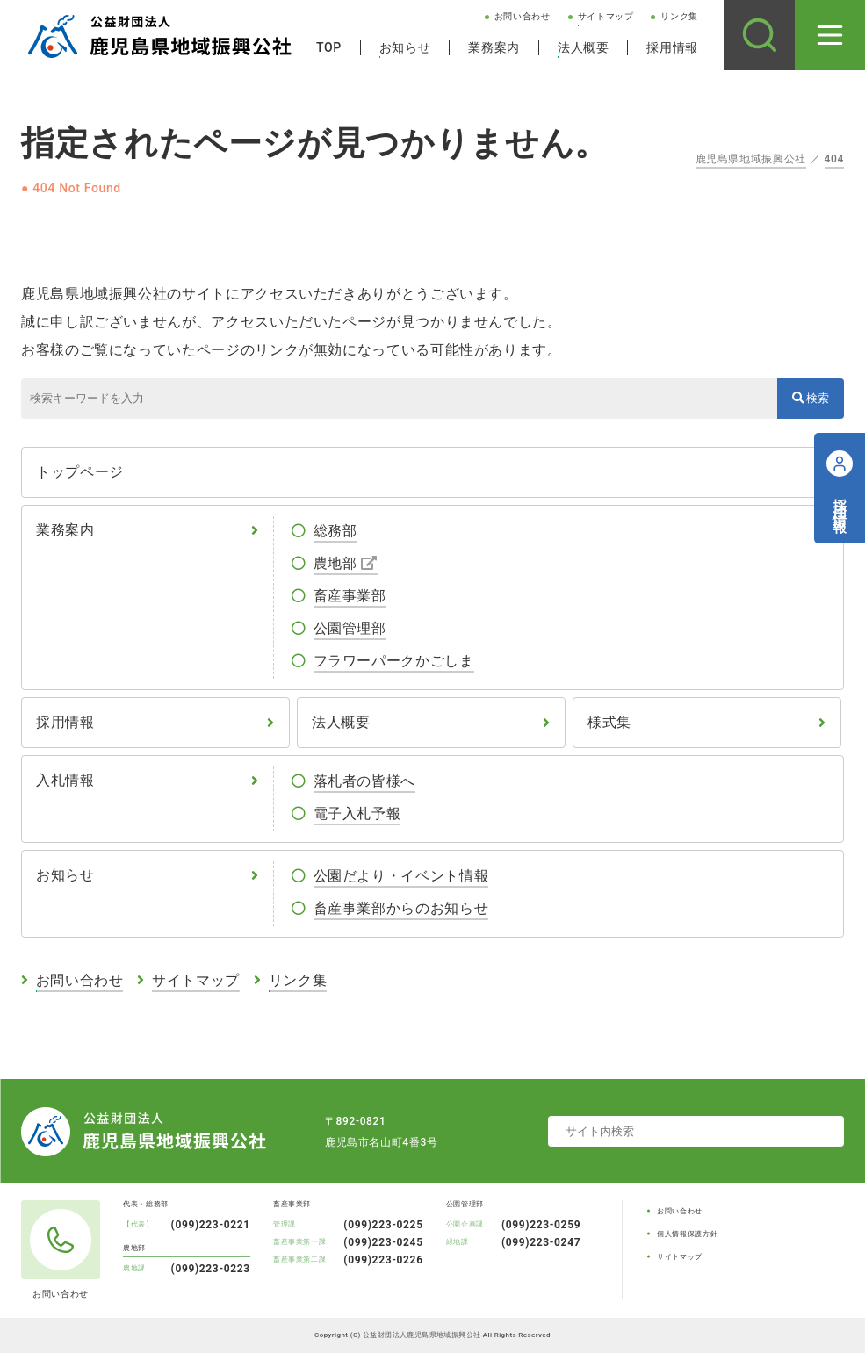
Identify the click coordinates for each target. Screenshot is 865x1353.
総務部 (335, 530)
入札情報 (65, 780)
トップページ (80, 472)
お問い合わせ (522, 16)
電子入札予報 (357, 813)
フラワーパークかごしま (394, 660)
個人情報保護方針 (687, 1234)
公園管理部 (350, 628)
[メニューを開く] (830, 35)
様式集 (609, 722)
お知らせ (405, 47)
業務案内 (494, 47)
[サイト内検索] (759, 35)
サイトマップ (606, 16)
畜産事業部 (350, 595)
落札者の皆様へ (364, 781)
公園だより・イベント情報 (401, 875)
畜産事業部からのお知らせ (401, 908)
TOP (329, 47)
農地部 (335, 563)
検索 (810, 398)
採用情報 (672, 47)
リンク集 (679, 16)
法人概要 (583, 47)
